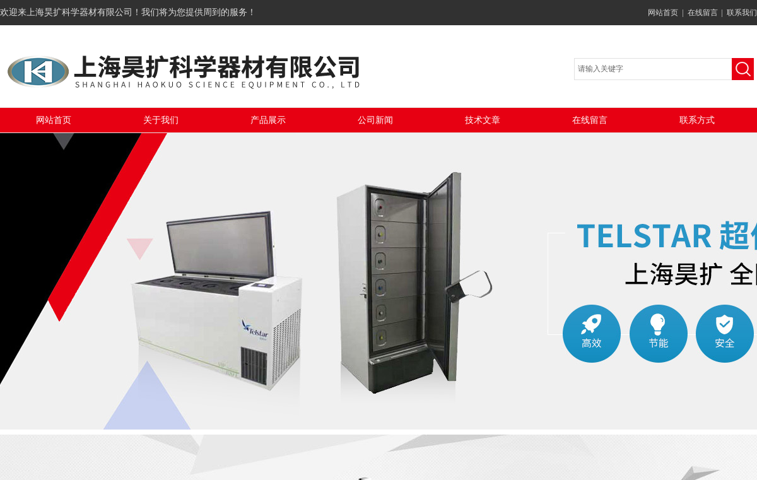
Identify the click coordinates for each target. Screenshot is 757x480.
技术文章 (482, 120)
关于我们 (161, 120)
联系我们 (742, 12)
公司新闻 (375, 120)
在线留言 (703, 12)
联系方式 (697, 120)
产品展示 (268, 120)
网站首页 (663, 12)
